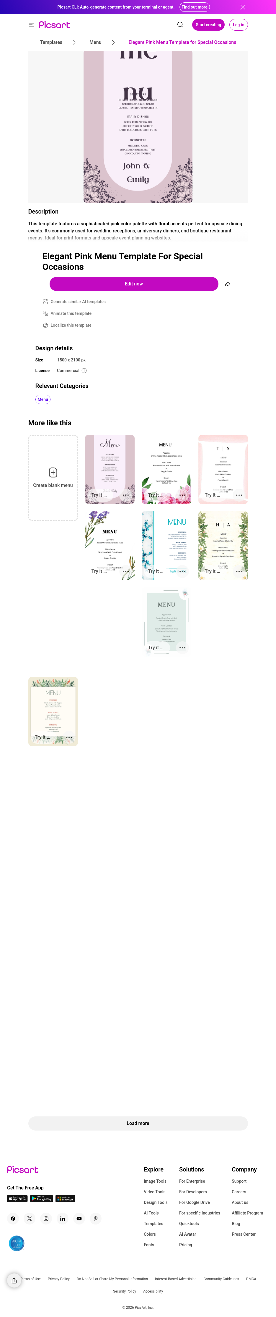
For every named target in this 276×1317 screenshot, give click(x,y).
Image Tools (155, 1181)
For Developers (193, 1191)
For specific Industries (199, 1213)
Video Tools (154, 1191)
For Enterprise (192, 1181)
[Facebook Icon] (13, 1219)
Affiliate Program (247, 1213)
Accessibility (153, 1291)
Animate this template (71, 313)
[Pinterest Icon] (96, 1219)
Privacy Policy (59, 1279)
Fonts (149, 1244)
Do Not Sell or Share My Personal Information (112, 1279)
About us (240, 1202)
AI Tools (151, 1213)
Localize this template (71, 325)
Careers (239, 1191)
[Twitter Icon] (29, 1219)
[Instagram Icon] (46, 1219)
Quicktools (189, 1223)
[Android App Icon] (41, 1200)
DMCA (251, 1279)
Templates (153, 1223)
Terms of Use (30, 1279)
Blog (236, 1223)
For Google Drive (194, 1202)
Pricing (185, 1244)
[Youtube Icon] (79, 1219)
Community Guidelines (221, 1279)
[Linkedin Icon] (62, 1219)
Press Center (244, 1234)
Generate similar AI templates (78, 301)
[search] (180, 25)
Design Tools (156, 1202)
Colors (150, 1234)
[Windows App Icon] (65, 1200)
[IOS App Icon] (17, 1200)
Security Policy (124, 1291)
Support (239, 1181)
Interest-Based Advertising (176, 1279)
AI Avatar (187, 1234)
